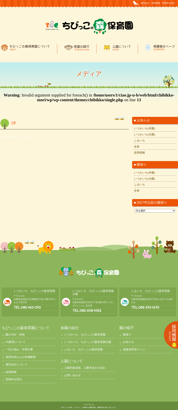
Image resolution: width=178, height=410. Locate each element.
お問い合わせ (72, 375)
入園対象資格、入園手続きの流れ (85, 367)
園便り (127, 334)
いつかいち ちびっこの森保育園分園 (87, 341)
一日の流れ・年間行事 (19, 349)
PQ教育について (16, 341)
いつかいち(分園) (144, 134)
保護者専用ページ (134, 349)
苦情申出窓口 (168, 3)
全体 (136, 146)
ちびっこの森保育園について (26, 328)
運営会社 (145, 3)
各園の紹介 (70, 328)
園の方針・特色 (15, 334)
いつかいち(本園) (144, 128)
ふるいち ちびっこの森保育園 (150, 290)
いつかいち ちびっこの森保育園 (34, 290)
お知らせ (128, 341)
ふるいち (139, 140)
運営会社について (17, 364)
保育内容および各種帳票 (21, 356)
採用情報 (155, 3)
